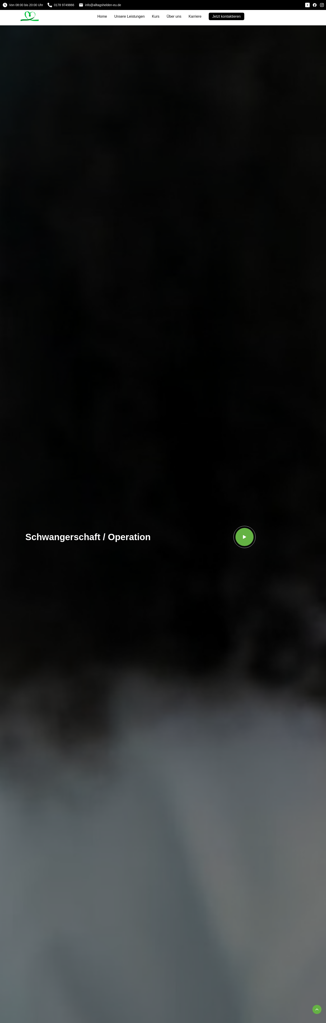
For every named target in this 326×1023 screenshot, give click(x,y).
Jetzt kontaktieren (226, 16)
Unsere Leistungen (129, 16)
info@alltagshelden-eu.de (100, 5)
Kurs (155, 16)
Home (102, 16)
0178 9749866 (61, 5)
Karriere (195, 16)
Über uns (174, 16)
